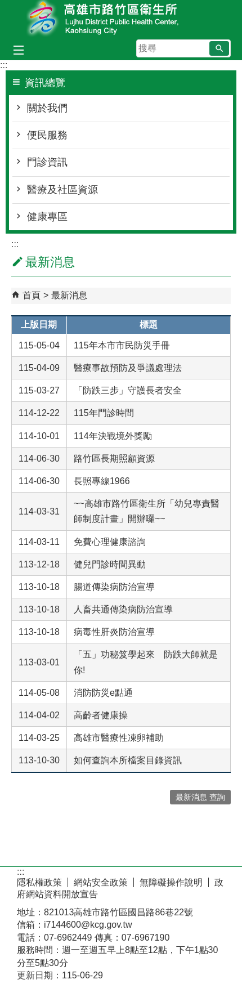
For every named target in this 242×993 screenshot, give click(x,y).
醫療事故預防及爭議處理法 (128, 368)
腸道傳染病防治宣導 (114, 587)
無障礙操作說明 (171, 882)
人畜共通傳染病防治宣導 (123, 609)
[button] (219, 48)
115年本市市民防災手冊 (122, 345)
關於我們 (47, 108)
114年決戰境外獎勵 (113, 436)
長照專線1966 (102, 481)
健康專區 (47, 216)
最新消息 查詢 (200, 797)
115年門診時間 (104, 413)
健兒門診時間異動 (110, 564)
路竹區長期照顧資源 (114, 458)
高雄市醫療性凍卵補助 (119, 737)
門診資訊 (47, 162)
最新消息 (69, 295)
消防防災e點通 (103, 692)
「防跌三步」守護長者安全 (128, 390)
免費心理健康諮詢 (110, 542)
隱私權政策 (39, 882)
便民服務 (47, 135)
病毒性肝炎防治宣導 (114, 632)
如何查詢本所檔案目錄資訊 (128, 760)
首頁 (32, 295)
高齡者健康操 (101, 715)
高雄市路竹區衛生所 (121, 19)
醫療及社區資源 (62, 189)
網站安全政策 (101, 882)
